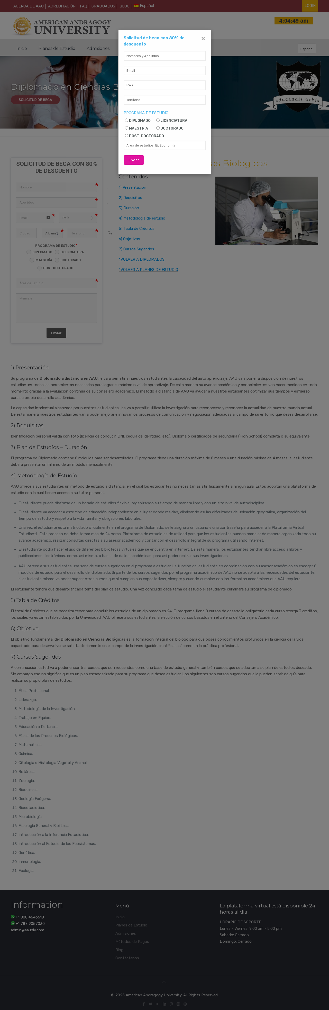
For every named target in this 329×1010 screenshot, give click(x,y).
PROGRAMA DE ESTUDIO (146, 113)
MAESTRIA (138, 128)
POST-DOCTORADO (146, 136)
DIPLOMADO (140, 121)
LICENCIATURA (173, 121)
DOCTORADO (172, 128)
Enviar (134, 160)
